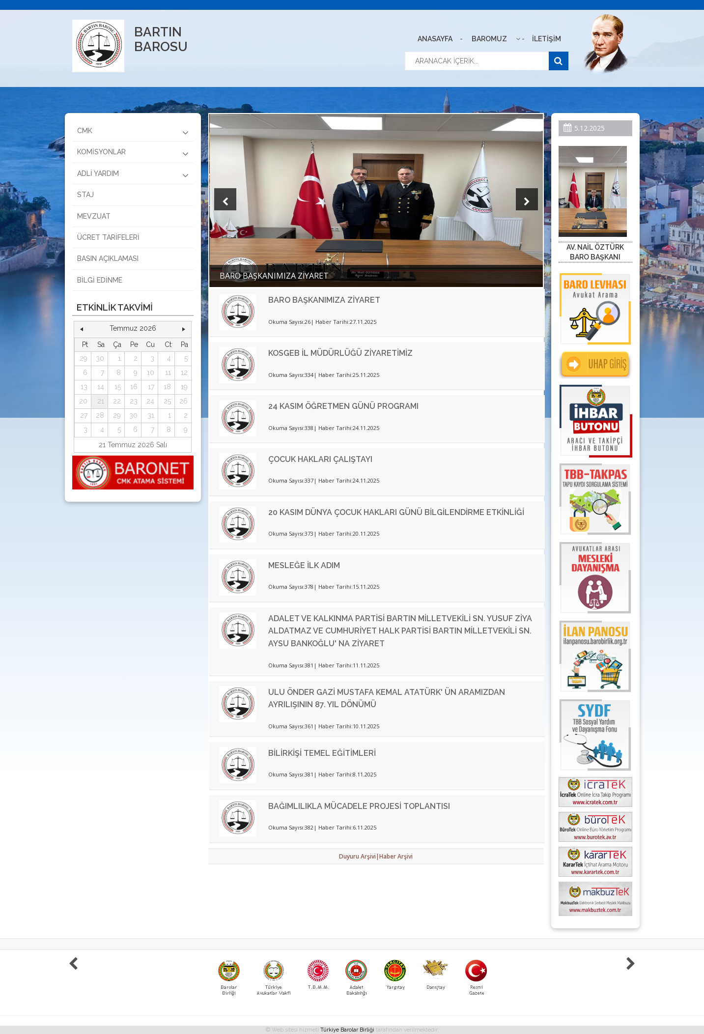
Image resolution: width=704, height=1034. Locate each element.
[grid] (133, 387)
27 (83, 415)
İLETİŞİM (546, 39)
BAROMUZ (489, 39)
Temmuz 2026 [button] (133, 328)
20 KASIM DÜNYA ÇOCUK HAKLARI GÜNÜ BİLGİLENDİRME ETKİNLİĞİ (396, 512)
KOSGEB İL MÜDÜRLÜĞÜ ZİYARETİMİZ (340, 353)
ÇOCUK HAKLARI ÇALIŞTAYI (320, 459)
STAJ (85, 195)
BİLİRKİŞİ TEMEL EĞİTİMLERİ (322, 753)
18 (167, 387)
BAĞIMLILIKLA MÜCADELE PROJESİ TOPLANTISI (359, 806)
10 (150, 372)
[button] (82, 328)
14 (100, 387)
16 (134, 387)
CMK (133, 132)
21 (100, 401)
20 (83, 401)
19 (184, 387)
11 (168, 372)
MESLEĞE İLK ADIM (304, 565)
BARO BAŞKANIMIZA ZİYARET (324, 300)
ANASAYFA (435, 39)
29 (83, 358)
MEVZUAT (94, 216)
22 (117, 401)
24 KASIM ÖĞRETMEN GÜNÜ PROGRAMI (343, 406)
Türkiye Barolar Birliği (347, 1030)
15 (117, 387)
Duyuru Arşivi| (359, 856)
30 (100, 358)
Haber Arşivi (396, 856)
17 (151, 387)
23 (134, 401)
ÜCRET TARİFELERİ (108, 237)
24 (150, 401)
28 (100, 415)
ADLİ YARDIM (133, 175)
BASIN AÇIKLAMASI (108, 258)
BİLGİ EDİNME (99, 280)
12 (184, 372)
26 (183, 401)
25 (167, 401)
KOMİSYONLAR (133, 153)
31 (150, 415)
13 (84, 387)
